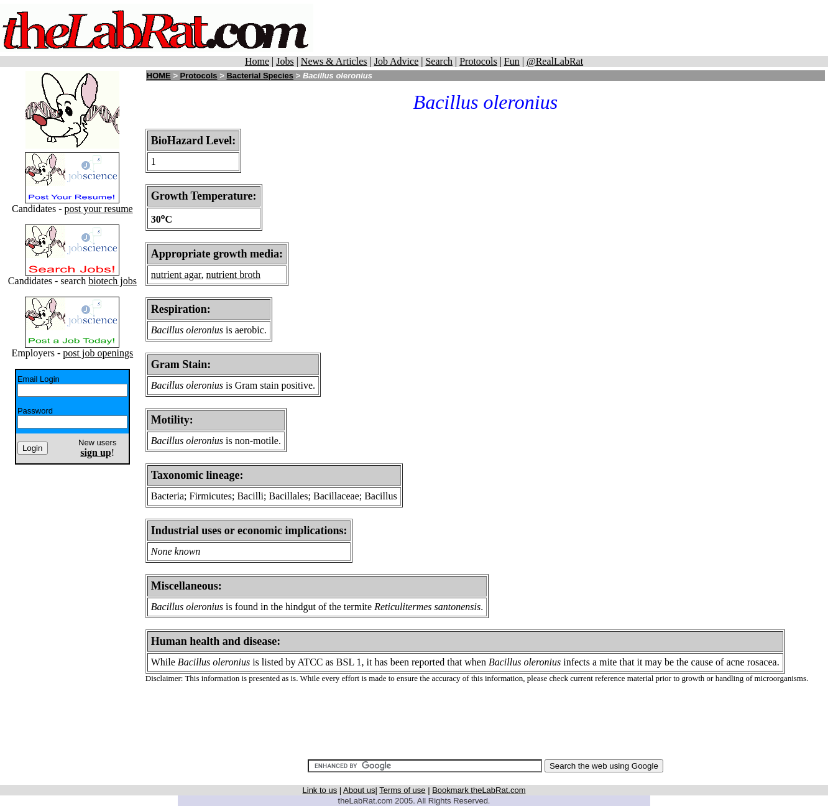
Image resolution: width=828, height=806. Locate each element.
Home (257, 61)
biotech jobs (112, 281)
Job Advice (396, 61)
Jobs (284, 61)
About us (359, 790)
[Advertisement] (575, 28)
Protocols (478, 61)
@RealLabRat (555, 61)
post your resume (98, 208)
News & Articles (334, 61)
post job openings (98, 353)
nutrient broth (233, 274)
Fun (512, 61)
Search (439, 61)
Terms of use (402, 790)
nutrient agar (176, 274)
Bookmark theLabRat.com (478, 790)
